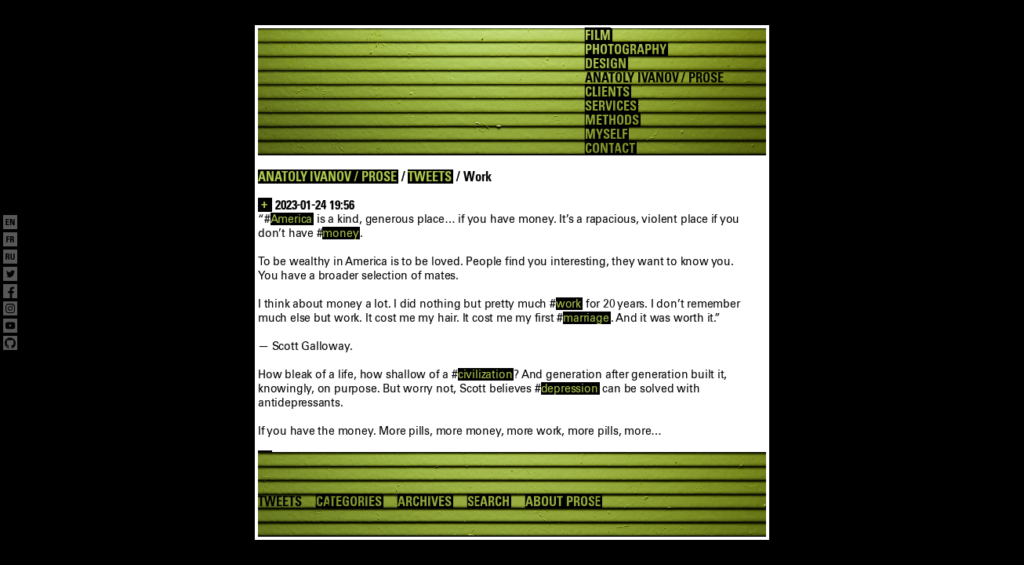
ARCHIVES (425, 501)
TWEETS (430, 177)
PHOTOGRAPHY (625, 49)
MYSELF (606, 134)
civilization (485, 374)
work (568, 303)
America (292, 219)
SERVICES (611, 106)
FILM (598, 35)
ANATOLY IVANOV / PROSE (327, 177)
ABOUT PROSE (563, 501)
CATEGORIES (349, 501)
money (340, 233)
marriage (585, 318)
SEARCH (488, 501)
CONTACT (610, 148)
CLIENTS (607, 92)
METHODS (612, 120)
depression (569, 388)
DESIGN (605, 63)
